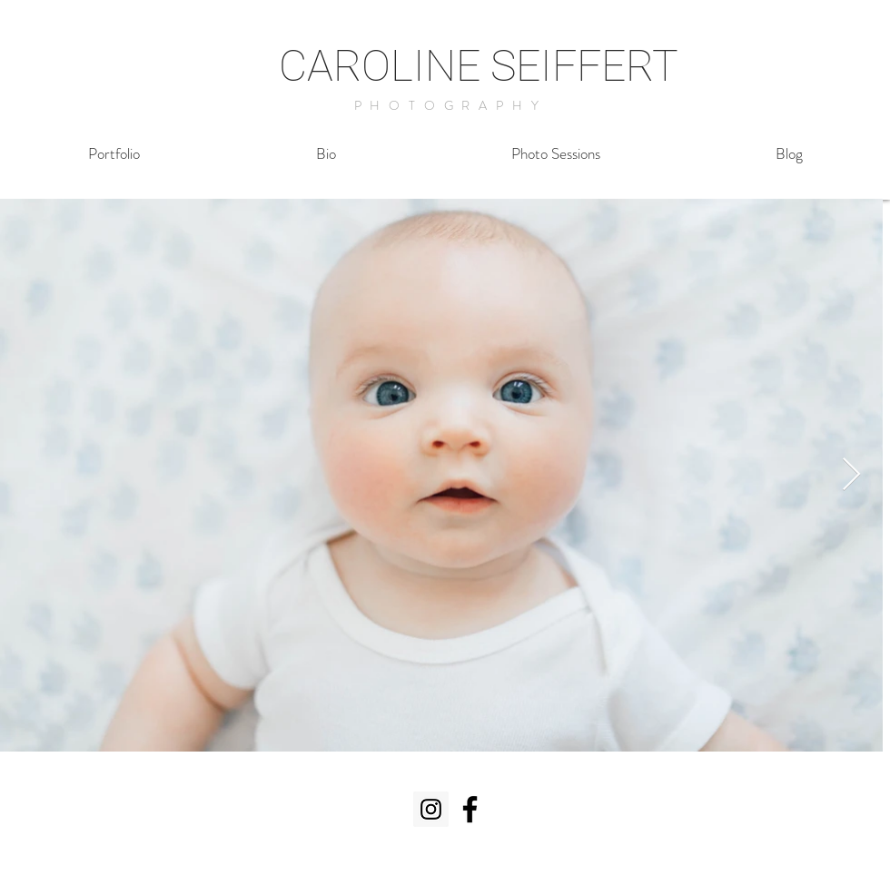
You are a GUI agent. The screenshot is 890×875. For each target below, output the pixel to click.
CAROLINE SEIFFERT (478, 66)
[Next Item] (851, 475)
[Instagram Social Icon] (431, 809)
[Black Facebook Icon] (470, 809)
